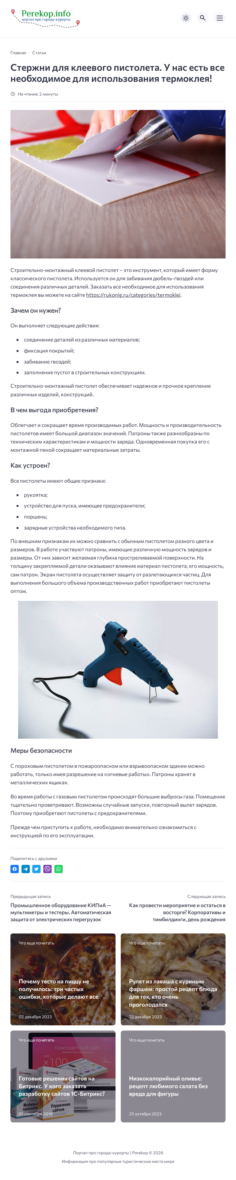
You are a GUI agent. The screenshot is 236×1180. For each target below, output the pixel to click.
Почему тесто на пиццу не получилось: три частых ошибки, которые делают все (58, 989)
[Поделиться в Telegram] (26, 869)
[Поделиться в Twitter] (36, 869)
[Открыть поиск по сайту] (203, 18)
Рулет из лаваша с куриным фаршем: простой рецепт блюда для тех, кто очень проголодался (173, 993)
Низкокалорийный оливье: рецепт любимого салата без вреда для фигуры (168, 1086)
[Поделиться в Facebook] (14, 869)
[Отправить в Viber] (47, 869)
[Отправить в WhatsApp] (58, 869)
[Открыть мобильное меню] (220, 18)
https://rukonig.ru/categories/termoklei (133, 295)
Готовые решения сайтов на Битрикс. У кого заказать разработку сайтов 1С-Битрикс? (62, 1086)
